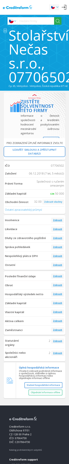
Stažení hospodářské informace (43, 385)
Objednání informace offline (45, 392)
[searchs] (35, 21)
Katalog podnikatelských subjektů (25, 449)
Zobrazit (57, 220)
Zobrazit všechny (53, 201)
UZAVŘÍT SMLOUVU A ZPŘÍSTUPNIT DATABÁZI (35, 151)
